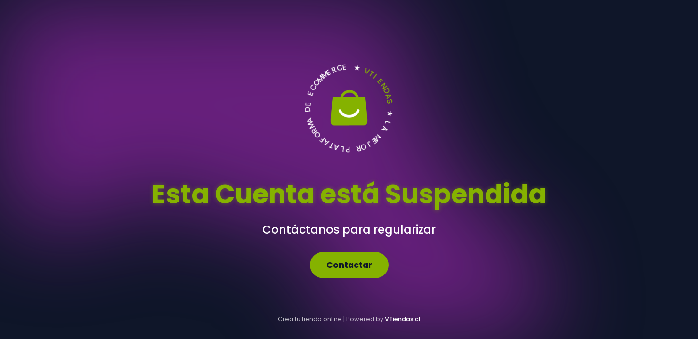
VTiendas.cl (402, 319)
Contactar (349, 265)
